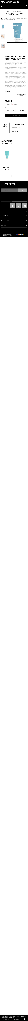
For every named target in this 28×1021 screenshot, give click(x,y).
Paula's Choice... (7, 167)
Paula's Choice (13, 18)
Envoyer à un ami (11, 107)
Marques (6, 18)
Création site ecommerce (8, 235)
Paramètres (6, 1019)
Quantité (8, 91)
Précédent (8, 176)
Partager (8, 104)
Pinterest (14, 104)
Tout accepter (16, 1019)
